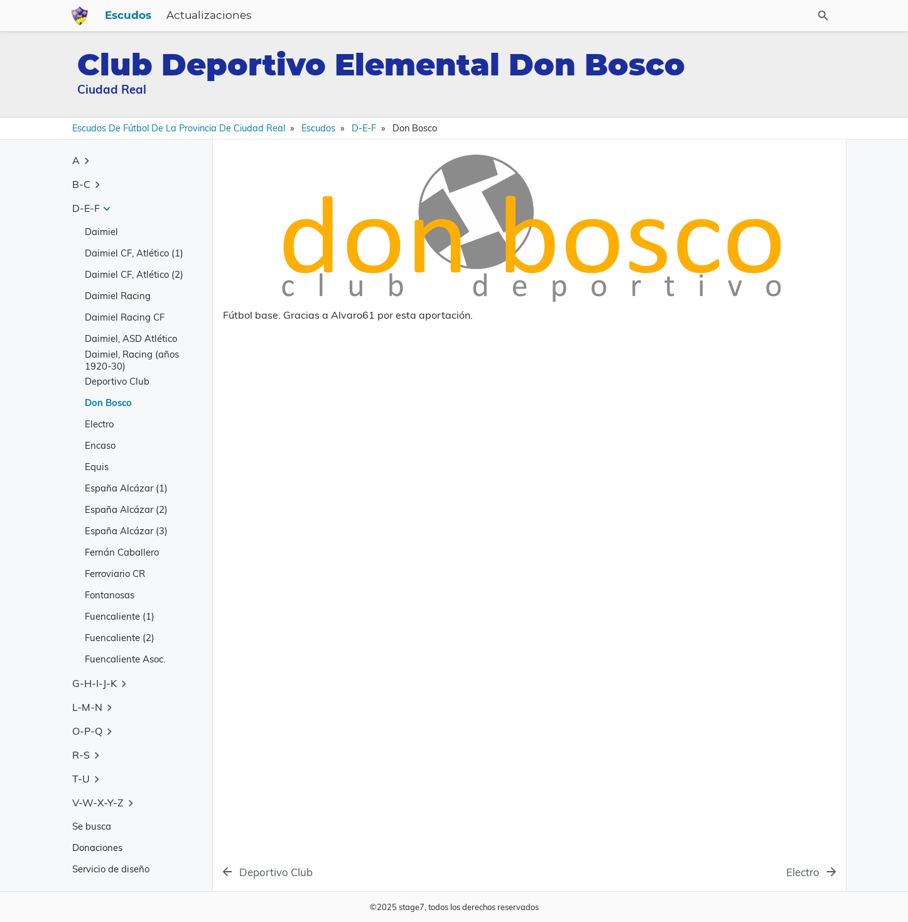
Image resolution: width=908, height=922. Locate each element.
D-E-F (364, 128)
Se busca (91, 826)
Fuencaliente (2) (119, 638)
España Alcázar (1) (126, 488)
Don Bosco (108, 403)
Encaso (100, 445)
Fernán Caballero (122, 552)
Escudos (432, 16)
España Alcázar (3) (126, 531)
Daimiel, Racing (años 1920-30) (132, 360)
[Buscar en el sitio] (775, 15)
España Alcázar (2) (126, 509)
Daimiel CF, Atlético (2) (134, 274)
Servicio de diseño (110, 869)
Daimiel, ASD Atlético (131, 338)
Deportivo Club (117, 381)
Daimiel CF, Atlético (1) (134, 253)
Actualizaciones (513, 16)
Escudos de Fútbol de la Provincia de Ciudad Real (178, 128)
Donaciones (97, 847)
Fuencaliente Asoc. (125, 659)
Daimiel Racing (118, 296)
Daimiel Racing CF (125, 317)
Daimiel (101, 232)
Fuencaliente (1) (119, 616)
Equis (97, 467)
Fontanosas (109, 595)
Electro (99, 424)
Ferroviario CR (115, 573)
